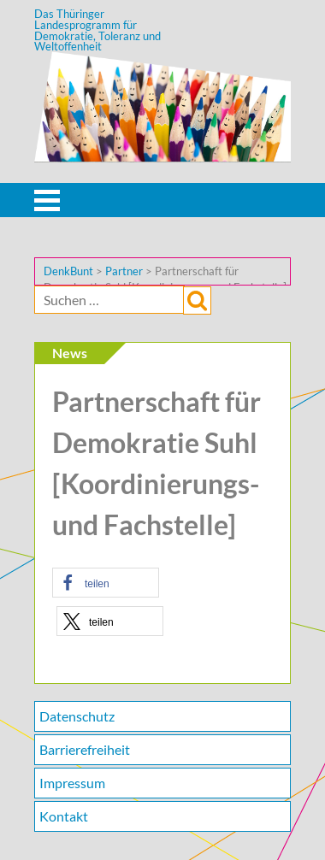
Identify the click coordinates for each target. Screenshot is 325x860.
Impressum (72, 783)
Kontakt (63, 816)
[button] (105, 583)
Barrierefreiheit (84, 749)
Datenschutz (77, 716)
